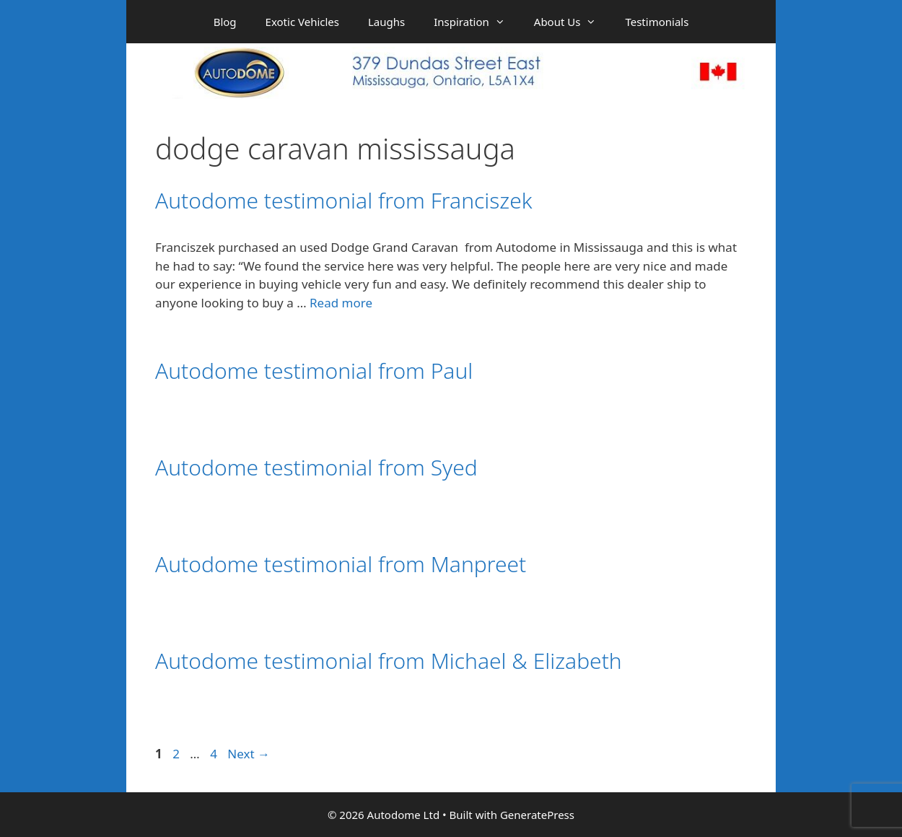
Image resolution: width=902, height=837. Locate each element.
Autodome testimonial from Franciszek (344, 200)
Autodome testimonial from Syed (316, 467)
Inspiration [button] (477, 21)
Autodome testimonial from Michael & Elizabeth (388, 660)
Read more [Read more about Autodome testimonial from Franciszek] (341, 302)
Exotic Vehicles (302, 21)
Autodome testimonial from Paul (314, 370)
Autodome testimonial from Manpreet (340, 564)
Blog (225, 21)
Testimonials (656, 21)
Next (248, 753)
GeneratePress (537, 814)
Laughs (386, 21)
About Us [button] (572, 21)
